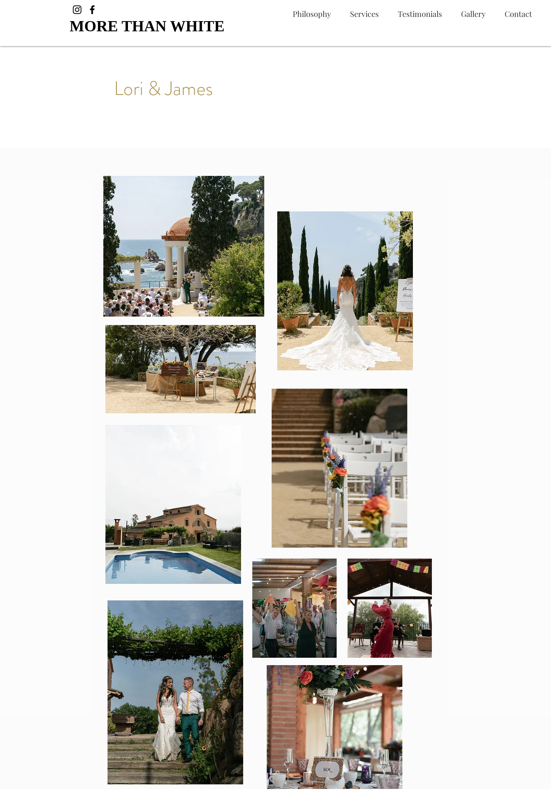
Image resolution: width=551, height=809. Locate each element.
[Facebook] (92, 9)
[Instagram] (77, 9)
